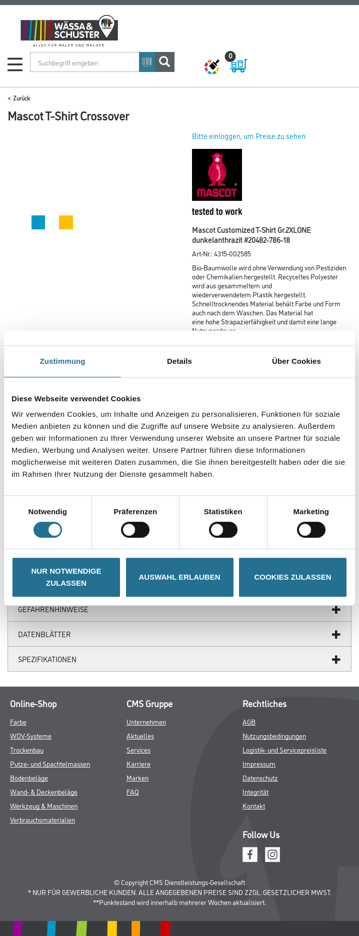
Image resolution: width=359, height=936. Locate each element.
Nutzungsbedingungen (274, 735)
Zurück (21, 97)
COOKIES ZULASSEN (292, 577)
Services (138, 749)
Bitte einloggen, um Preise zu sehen (249, 135)
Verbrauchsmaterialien (42, 819)
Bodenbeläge (29, 777)
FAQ (132, 791)
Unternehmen (146, 721)
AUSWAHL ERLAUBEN (179, 577)
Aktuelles (140, 735)
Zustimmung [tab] (63, 361)
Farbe (18, 721)
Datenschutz (260, 777)
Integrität (255, 791)
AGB (249, 721)
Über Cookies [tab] (296, 361)
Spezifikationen (47, 659)
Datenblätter (44, 634)
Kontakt (253, 805)
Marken (137, 777)
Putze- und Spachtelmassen (50, 763)
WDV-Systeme (31, 735)
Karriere (138, 763)
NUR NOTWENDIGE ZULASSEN (67, 577)
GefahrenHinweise (53, 609)
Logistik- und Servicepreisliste (284, 749)
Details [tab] (179, 361)
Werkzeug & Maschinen (44, 805)
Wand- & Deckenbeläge (44, 791)
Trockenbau (27, 749)
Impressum (259, 763)
